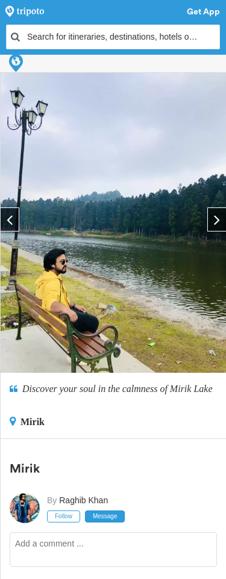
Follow (63, 516)
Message (105, 516)
